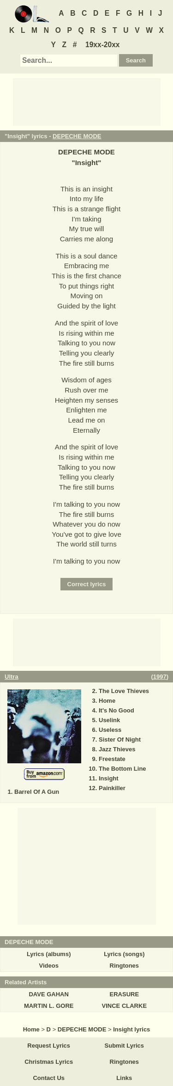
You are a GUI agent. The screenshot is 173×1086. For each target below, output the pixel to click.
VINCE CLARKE (124, 1005)
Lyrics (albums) (49, 954)
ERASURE (124, 994)
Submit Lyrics (124, 1045)
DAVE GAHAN (48, 994)
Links (124, 1077)
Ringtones (124, 965)
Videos (48, 965)
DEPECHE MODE (77, 136)
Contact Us (49, 1077)
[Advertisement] (87, 101)
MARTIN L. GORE (49, 1005)
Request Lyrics (48, 1045)
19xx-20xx (102, 45)
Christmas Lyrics (48, 1061)
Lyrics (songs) (124, 954)
